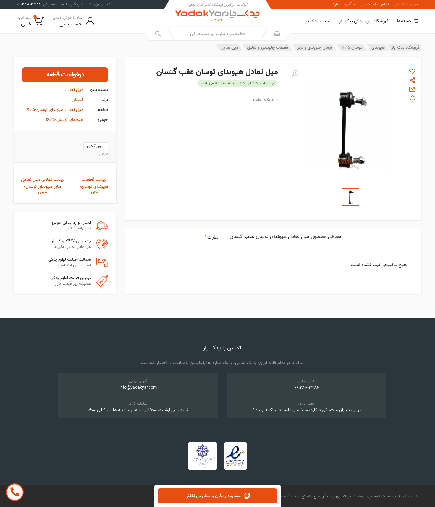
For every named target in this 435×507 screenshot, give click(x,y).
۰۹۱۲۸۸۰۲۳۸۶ (307, 388)
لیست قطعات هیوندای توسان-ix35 (94, 186)
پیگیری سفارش (342, 4)
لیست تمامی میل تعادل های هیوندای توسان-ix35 (42, 186)
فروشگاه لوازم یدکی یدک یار (363, 21)
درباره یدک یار (406, 4)
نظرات (212, 237)
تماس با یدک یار (375, 4)
